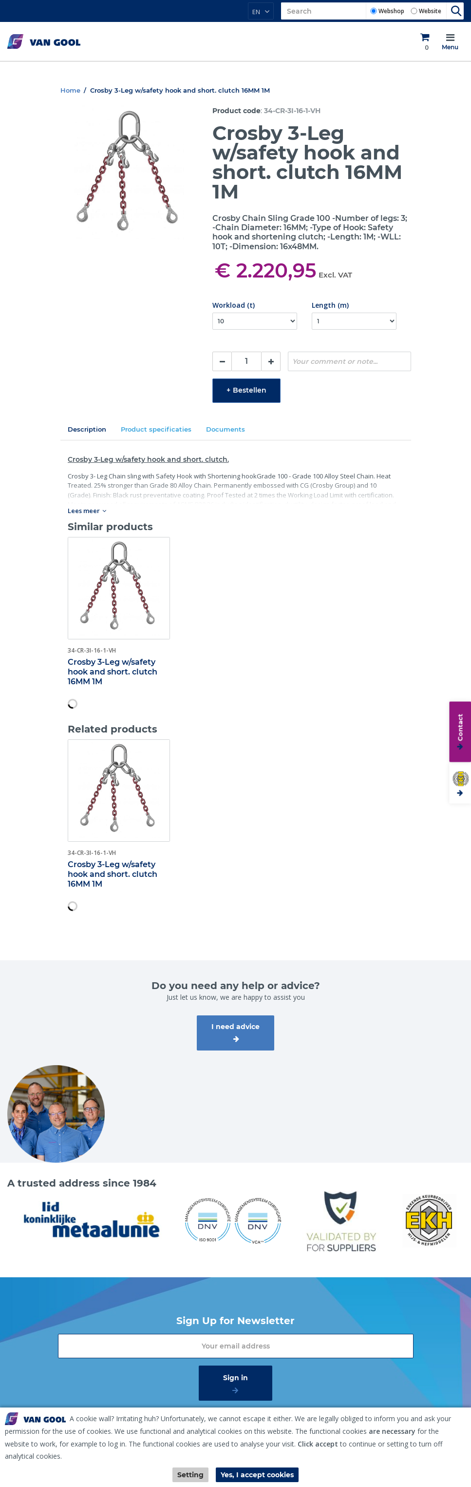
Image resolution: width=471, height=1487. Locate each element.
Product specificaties (156, 429)
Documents (225, 429)
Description (87, 429)
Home (70, 90)
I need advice (235, 1026)
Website (430, 11)
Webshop (391, 11)
